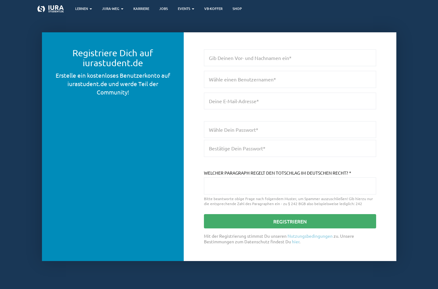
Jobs (163, 8)
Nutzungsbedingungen (310, 236)
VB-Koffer (213, 8)
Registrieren (290, 221)
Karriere (141, 8)
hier (295, 241)
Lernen (83, 8)
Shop (237, 8)
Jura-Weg (112, 8)
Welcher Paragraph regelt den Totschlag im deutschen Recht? (277, 173)
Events (186, 8)
